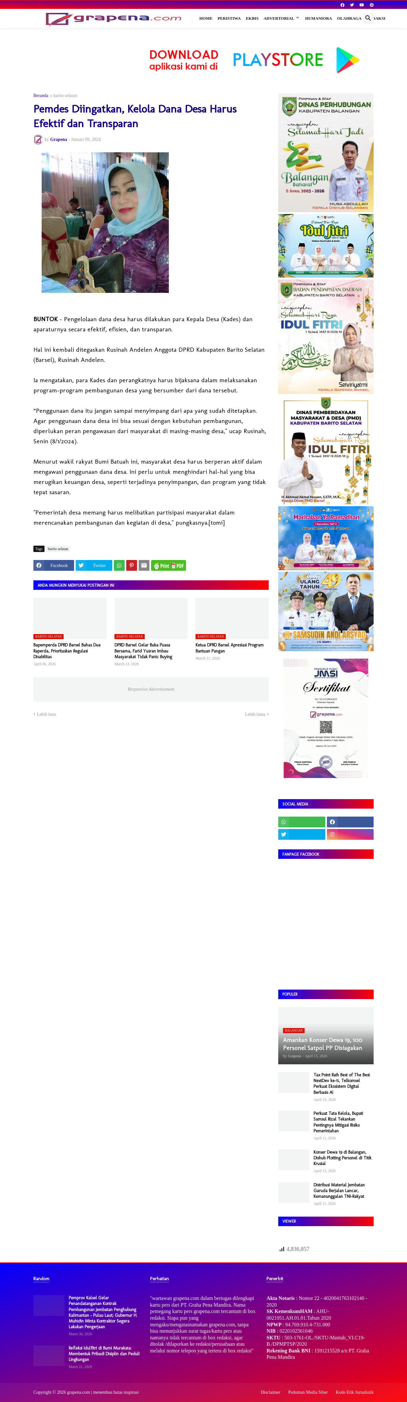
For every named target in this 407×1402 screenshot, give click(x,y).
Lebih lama (255, 714)
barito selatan (65, 95)
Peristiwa (229, 18)
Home (205, 18)
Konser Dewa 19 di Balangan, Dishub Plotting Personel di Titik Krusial (342, 1158)
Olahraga (349, 18)
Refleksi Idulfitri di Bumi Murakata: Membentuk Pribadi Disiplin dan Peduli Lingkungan (104, 1353)
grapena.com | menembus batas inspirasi (103, 1392)
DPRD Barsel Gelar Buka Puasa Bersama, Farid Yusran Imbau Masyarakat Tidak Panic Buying (143, 650)
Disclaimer (270, 1392)
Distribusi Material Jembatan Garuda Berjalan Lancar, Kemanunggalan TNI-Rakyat (339, 1190)
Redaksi (376, 18)
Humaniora (318, 18)
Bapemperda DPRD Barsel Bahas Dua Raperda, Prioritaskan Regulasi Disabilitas (66, 650)
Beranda (40, 95)
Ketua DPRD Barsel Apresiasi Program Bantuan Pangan (230, 647)
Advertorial (279, 18)
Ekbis (252, 18)
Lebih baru (46, 714)
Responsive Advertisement (151, 689)
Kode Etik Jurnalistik (355, 1392)
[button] (368, 18)
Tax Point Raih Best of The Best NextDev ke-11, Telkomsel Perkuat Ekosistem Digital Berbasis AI (342, 1083)
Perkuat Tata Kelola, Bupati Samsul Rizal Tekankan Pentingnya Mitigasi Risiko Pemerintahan (338, 1122)
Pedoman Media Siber (308, 1392)
